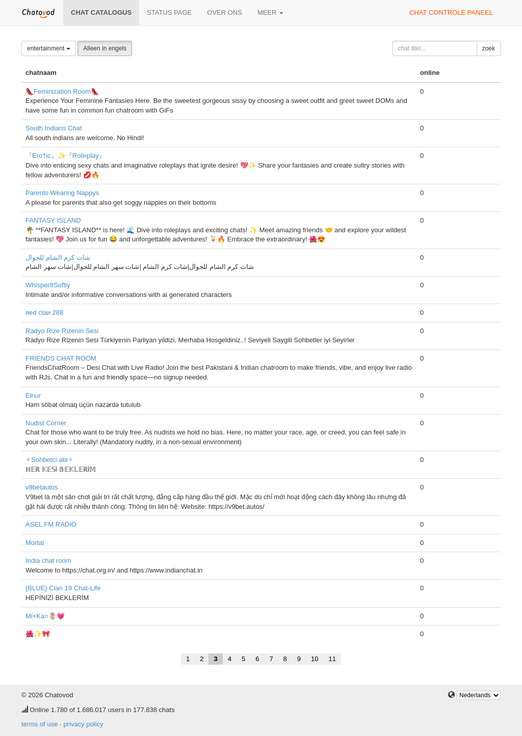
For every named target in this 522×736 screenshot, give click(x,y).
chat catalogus (101, 12)
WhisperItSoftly (47, 285)
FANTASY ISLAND (53, 220)
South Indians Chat (53, 128)
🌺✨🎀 (37, 634)
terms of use (39, 724)
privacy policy (83, 724)
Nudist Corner (45, 423)
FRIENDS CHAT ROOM (60, 358)
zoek (488, 48)
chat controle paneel (451, 12)
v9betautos (41, 487)
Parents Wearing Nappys (62, 193)
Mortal (34, 543)
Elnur (33, 395)
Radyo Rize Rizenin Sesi (61, 331)
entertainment (48, 48)
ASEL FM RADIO (50, 524)
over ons (224, 12)
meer (270, 12)
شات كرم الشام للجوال (57, 257)
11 (332, 659)
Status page (169, 12)
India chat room (48, 560)
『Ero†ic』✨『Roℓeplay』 (65, 155)
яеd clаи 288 (44, 312)
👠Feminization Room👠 (62, 91)
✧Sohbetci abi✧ (49, 460)
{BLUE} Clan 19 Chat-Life (62, 588)
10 (314, 659)
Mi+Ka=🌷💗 (45, 616)
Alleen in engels (104, 48)
